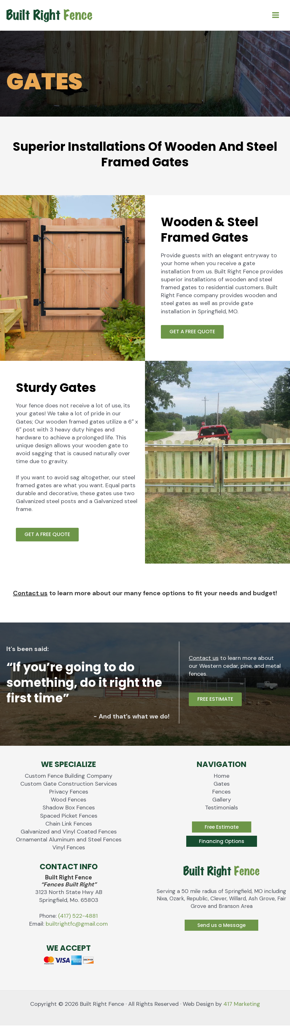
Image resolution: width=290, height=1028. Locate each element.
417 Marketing (241, 1006)
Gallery (221, 802)
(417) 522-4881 (78, 918)
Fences (221, 794)
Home (221, 778)
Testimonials (221, 810)
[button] (221, 829)
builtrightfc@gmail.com (77, 926)
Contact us (30, 595)
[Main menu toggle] (275, 16)
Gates (222, 786)
